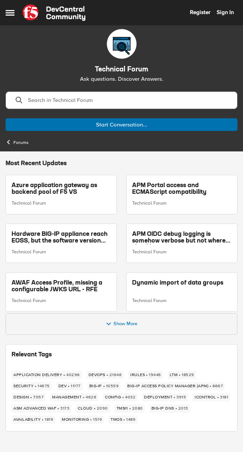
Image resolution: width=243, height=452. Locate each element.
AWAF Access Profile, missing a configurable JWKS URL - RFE (57, 286)
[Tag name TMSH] (130, 408)
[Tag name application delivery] (47, 375)
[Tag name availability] (33, 420)
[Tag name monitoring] (82, 420)
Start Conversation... (121, 124)
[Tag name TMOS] (123, 420)
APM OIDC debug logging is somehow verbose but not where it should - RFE (181, 237)
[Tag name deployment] (165, 397)
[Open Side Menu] (10, 12)
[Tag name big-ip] (104, 386)
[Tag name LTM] (182, 375)
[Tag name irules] (145, 375)
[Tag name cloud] (93, 408)
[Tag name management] (74, 397)
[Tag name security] (32, 386)
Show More (121, 324)
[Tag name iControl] (211, 397)
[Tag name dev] (70, 386)
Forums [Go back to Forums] (17, 142)
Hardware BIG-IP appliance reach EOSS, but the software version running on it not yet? (60, 237)
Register (200, 12)
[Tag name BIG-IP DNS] (170, 408)
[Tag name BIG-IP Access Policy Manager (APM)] (175, 386)
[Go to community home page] (54, 13)
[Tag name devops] (105, 375)
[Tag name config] (120, 397)
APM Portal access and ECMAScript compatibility (169, 189)
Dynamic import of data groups (177, 283)
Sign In (225, 12)
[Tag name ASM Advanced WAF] (41, 408)
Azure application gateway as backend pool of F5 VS (54, 189)
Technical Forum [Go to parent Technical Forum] (29, 203)
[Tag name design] (28, 397)
